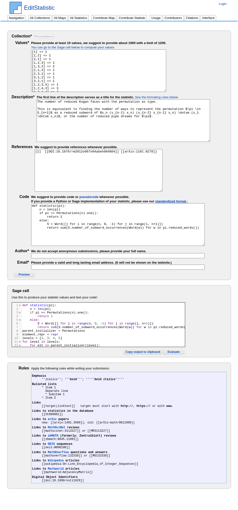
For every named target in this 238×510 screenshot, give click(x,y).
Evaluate (215, 345)
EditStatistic (39, 8)
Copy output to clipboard (184, 345)
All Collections (40, 18)
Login (223, 4)
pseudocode (94, 197)
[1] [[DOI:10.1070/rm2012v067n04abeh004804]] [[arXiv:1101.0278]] (123, 170)
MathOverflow (58, 460)
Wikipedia (56, 470)
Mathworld (56, 480)
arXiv (52, 421)
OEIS (51, 450)
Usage (156, 18)
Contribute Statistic (132, 18)
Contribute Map (104, 18)
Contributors (173, 18)
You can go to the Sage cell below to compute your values (78, 47)
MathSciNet (56, 431)
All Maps (60, 18)
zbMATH (53, 441)
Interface (208, 18)
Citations (192, 18)
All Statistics (78, 18)
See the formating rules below (156, 97)
